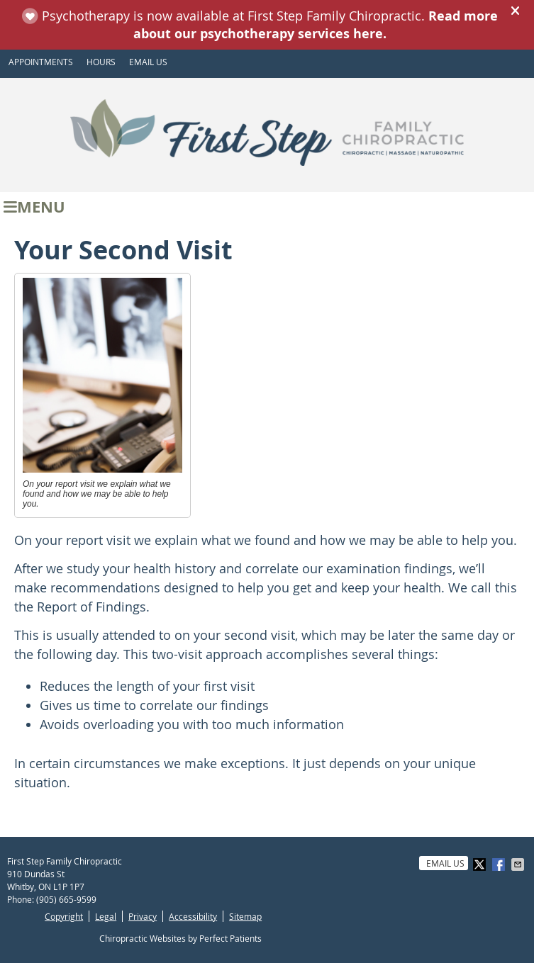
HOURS (101, 61)
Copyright (64, 916)
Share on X (481, 864)
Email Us (148, 61)
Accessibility (193, 916)
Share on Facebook (500, 864)
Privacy (142, 916)
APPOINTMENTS (41, 61)
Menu (34, 206)
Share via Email (519, 864)
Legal (105, 916)
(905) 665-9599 (66, 899)
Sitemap (245, 916)
